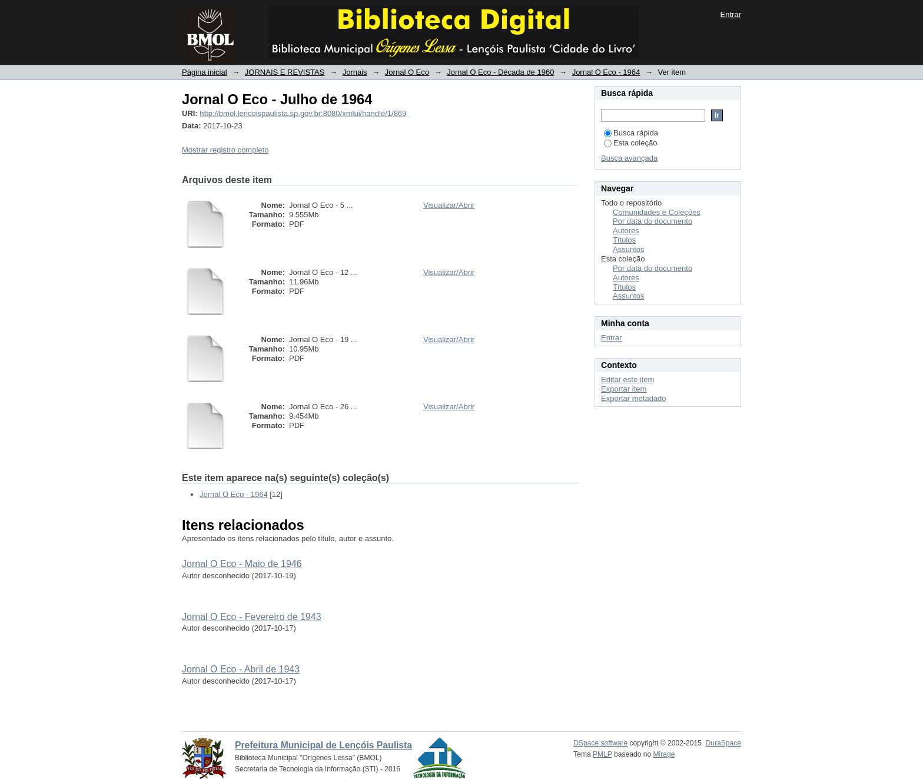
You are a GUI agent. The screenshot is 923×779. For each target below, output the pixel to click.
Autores (626, 230)
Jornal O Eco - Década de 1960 (500, 72)
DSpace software (600, 743)
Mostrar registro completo (225, 149)
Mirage (664, 754)
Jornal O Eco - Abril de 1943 (241, 669)
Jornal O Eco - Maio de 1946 (242, 564)
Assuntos (628, 249)
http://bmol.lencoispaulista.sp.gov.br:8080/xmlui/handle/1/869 (303, 113)
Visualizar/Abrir (448, 205)
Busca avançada (629, 158)
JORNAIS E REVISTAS (285, 72)
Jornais (355, 72)
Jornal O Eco (407, 72)
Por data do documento (652, 221)
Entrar (731, 14)
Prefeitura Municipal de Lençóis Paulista (323, 745)
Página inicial (204, 72)
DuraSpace (723, 743)
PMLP (602, 754)
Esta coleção (630, 142)
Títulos (624, 240)
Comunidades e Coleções (656, 212)
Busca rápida (631, 132)
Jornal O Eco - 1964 (606, 72)
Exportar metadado (633, 398)
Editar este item (627, 379)
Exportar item (623, 388)
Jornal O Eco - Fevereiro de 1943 (251, 617)
